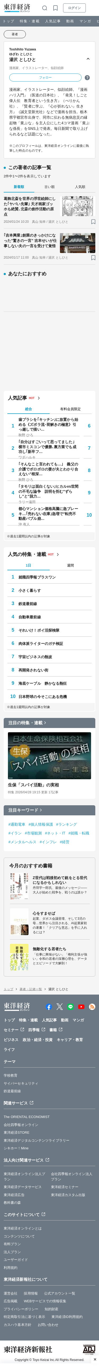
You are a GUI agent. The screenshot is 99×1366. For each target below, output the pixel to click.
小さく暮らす (29, 590)
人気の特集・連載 (27, 554)
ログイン (74, 8)
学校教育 (10, 1075)
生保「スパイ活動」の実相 (33, 785)
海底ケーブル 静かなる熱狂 (42, 683)
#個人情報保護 (41, 824)
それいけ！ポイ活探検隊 (38, 630)
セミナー (11, 1030)
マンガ (85, 21)
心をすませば (44, 913)
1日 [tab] (28, 565)
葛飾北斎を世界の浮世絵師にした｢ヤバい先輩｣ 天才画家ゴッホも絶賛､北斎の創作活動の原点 (30, 206)
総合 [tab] (28, 409)
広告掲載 (10, 1301)
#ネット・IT (55, 833)
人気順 (80, 187)
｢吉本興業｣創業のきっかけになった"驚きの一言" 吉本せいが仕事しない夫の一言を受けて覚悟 (30, 240)
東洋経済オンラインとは (23, 1228)
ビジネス (11, 1040)
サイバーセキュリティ (21, 1083)
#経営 (64, 842)
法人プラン (12, 1252)
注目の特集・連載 (25, 723)
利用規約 (10, 1268)
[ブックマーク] (93, 221)
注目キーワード (23, 810)
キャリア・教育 (70, 1040)
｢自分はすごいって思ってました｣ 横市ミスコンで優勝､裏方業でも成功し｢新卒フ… (48, 446)
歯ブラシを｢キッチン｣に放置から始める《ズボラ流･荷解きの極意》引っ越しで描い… (48, 424)
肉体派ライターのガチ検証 (40, 643)
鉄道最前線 (27, 604)
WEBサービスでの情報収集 (45, 1301)
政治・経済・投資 (38, 1040)
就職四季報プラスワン (37, 577)
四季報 (33, 1030)
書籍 (53, 1030)
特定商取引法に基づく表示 (24, 1317)
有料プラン (12, 1244)
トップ (9, 21)
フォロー (45, 77)
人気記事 (53, 21)
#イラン (15, 833)
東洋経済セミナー (65, 1187)
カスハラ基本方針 (17, 1325)
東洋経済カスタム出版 (68, 1195)
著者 (15, 34)
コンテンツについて (19, 1236)
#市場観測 (33, 833)
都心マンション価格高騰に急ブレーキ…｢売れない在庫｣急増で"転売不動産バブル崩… (48, 513)
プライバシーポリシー (21, 1309)
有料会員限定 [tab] (70, 409)
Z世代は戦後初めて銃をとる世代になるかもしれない (60, 880)
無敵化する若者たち (49, 949)
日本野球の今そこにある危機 (42, 697)
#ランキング (66, 824)
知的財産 (51, 1309)
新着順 (19, 187)
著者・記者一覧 (31, 989)
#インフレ (48, 842)
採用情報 (30, 1293)
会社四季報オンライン (21, 1125)
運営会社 (10, 1293)
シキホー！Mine (16, 1148)
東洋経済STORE (16, 1132)
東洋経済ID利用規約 (67, 1317)
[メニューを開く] (92, 8)
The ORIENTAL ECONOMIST (27, 1117)
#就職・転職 (78, 833)
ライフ (9, 1049)
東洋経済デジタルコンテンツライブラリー (36, 1140)
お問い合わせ (48, 1325)
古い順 (49, 187)
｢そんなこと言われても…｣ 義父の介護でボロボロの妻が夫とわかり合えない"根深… (48, 469)
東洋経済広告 (14, 1195)
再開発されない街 (33, 670)
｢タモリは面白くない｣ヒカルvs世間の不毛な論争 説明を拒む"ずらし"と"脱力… (48, 491)
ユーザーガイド (16, 1260)
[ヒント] (87, 77)
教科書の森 (12, 1203)
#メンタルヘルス (22, 842)
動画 (70, 21)
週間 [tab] (70, 565)
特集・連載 (30, 21)
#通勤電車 (16, 824)
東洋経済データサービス (23, 1187)
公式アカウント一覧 (59, 1293)
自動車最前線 (29, 617)
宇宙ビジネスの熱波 (35, 657)
